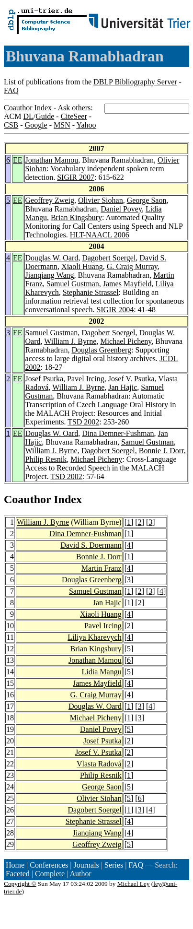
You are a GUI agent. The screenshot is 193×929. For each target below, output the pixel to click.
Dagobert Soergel (109, 258)
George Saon (147, 200)
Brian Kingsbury (76, 217)
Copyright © (20, 883)
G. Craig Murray (132, 266)
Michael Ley (133, 883)
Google (36, 125)
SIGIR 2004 (115, 310)
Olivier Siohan (100, 200)
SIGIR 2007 (75, 177)
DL (28, 116)
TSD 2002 (83, 422)
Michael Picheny (125, 341)
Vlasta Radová (99, 764)
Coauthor (27, 499)
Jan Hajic (122, 387)
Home (15, 865)
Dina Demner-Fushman (118, 433)
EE (18, 160)
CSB (11, 125)
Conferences (49, 865)
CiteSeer (74, 116)
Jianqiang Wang (49, 275)
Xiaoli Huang (82, 266)
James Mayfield (127, 284)
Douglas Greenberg (101, 350)
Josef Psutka (44, 379)
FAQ (11, 90)
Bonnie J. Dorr (161, 451)
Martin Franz (101, 568)
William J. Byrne (70, 341)
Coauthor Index (28, 108)
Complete (50, 874)
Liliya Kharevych (94, 637)
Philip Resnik (46, 459)
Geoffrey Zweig (49, 200)
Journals (86, 865)
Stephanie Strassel (91, 292)
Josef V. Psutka (131, 379)
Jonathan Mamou (52, 160)
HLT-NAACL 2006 (99, 235)
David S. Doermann (91, 545)
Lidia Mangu (102, 672)
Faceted (18, 874)
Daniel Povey (121, 209)
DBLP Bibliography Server (135, 82)
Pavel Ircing (85, 379)
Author (80, 874)
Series (113, 865)
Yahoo (86, 125)
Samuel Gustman (72, 284)
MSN (62, 125)
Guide (44, 116)
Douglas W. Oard (52, 258)
